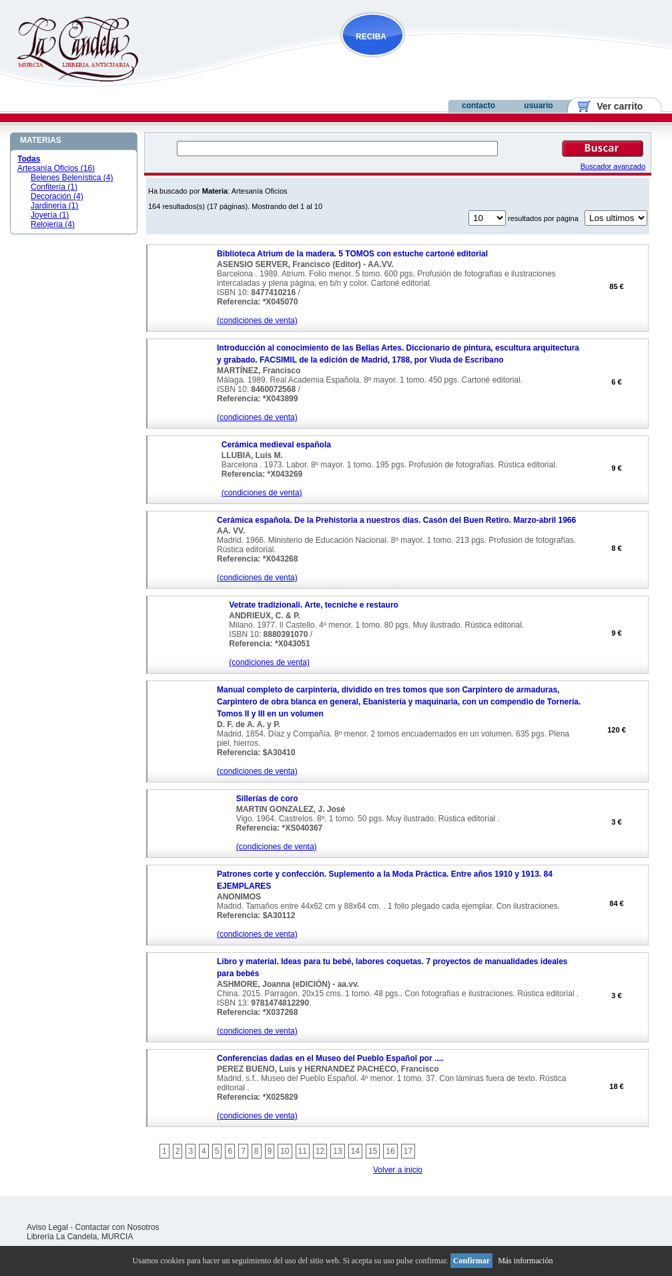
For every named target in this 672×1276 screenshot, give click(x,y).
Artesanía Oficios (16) (56, 168)
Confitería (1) (54, 187)
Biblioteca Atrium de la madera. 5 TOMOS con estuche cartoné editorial (352, 253)
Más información (525, 1260)
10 (284, 1151)
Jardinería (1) (54, 205)
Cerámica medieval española (276, 444)
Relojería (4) (53, 224)
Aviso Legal (47, 1227)
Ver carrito (615, 106)
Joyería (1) (50, 215)
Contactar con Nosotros (117, 1227)
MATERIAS (40, 140)
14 (355, 1151)
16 (390, 1151)
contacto (478, 105)
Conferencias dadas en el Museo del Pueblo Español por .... (330, 1058)
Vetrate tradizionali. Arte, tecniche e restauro (313, 605)
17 (408, 1151)
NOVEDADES (440, 62)
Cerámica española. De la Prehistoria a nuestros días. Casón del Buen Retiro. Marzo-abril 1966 (396, 520)
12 (320, 1151)
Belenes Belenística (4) (72, 177)
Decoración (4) (57, 196)
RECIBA (371, 36)
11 (302, 1151)
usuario (538, 105)
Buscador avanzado (613, 166)
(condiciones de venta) (257, 320)
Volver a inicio (397, 1170)
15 (372, 1151)
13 (337, 1151)
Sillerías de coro (267, 798)
